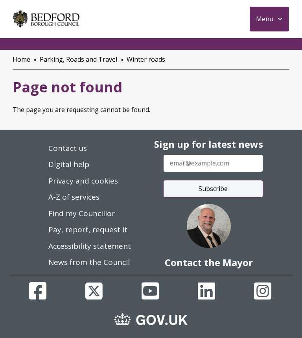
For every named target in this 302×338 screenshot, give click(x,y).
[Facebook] (37, 290)
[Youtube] (150, 290)
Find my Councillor (81, 213)
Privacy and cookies (83, 181)
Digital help (68, 164)
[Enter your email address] (213, 163)
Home (21, 59)
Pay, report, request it (87, 229)
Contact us (67, 148)
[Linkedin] (206, 290)
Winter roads (146, 59)
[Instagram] (262, 290)
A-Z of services (73, 197)
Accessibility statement (89, 246)
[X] (94, 290)
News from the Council (89, 262)
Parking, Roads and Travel (78, 59)
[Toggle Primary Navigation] (269, 19)
